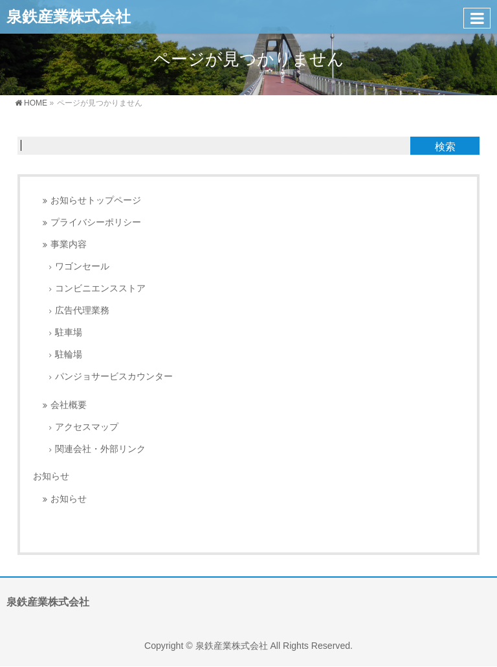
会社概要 (68, 405)
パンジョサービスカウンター (114, 376)
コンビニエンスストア (100, 288)
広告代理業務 (82, 310)
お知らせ (51, 476)
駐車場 (68, 332)
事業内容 (68, 244)
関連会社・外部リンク (100, 449)
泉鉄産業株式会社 (68, 16)
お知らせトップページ (95, 200)
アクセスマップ (86, 427)
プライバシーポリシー (95, 222)
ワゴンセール (82, 266)
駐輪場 (68, 354)
